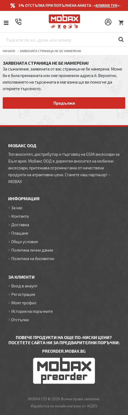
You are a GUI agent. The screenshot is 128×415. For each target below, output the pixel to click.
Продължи (64, 103)
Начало (9, 51)
